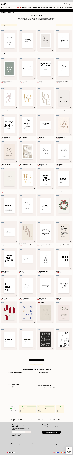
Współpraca (34, 444)
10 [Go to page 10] (40, 364)
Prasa (33, 443)
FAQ (53, 443)
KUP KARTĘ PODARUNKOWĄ (51, 432)
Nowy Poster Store (35, 442)
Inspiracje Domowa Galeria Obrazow (16, 444)
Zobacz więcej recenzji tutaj (37, 415)
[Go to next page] (42, 364)
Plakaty (5, 12)
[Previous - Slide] (17, 409)
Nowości (11, 443)
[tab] (67, 4)
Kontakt (54, 442)
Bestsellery (12, 442)
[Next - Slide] (65, 409)
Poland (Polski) (10, 452)
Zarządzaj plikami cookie (57, 444)
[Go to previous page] (31, 364)
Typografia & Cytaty (11, 12)
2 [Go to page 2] (34, 364)
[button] (69, 450)
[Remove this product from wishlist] (16, 50)
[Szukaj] (64, 4)
